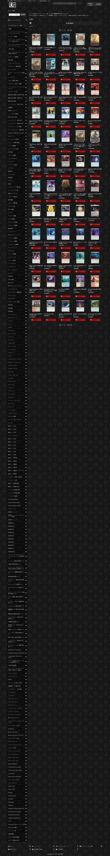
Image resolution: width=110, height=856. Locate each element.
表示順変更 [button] (69, 23)
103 (68, 30)
